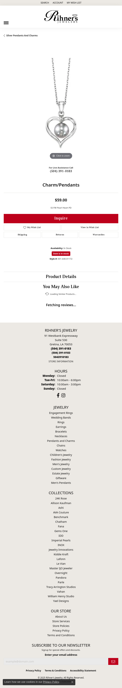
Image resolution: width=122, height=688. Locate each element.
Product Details (61, 277)
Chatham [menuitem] (61, 521)
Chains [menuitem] (61, 445)
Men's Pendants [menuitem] (61, 483)
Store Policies (61, 626)
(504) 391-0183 (61, 171)
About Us (61, 616)
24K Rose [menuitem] (61, 498)
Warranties (98, 234)
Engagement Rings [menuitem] (61, 413)
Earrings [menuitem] (61, 427)
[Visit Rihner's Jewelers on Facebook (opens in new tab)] (58, 395)
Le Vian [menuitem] (61, 563)
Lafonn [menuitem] (61, 559)
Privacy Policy (61, 630)
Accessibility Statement (83, 670)
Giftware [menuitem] (61, 478)
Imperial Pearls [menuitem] (61, 540)
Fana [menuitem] (61, 526)
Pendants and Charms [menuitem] (61, 441)
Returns (60, 234)
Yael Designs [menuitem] (61, 601)
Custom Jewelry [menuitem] (61, 469)
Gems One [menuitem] (61, 531)
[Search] (45, 3)
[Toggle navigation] (6, 21)
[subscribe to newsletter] (113, 661)
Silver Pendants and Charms (22, 35)
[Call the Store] (61, 348)
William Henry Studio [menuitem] (61, 596)
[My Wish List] (74, 3)
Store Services (61, 621)
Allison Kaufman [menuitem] (61, 503)
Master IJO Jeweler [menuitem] (61, 568)
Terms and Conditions (61, 635)
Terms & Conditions (55, 670)
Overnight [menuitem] (61, 573)
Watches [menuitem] (61, 450)
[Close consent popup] (72, 682)
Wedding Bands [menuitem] (61, 417)
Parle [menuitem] (61, 582)
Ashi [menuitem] (61, 507)
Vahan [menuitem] (61, 591)
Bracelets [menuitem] (61, 431)
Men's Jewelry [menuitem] (61, 464)
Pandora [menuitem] (61, 577)
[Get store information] (61, 361)
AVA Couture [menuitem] (61, 512)
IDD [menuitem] (61, 535)
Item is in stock (61, 253)
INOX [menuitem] (61, 545)
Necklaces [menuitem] (61, 436)
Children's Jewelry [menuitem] (61, 455)
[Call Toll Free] (61, 352)
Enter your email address (61, 655)
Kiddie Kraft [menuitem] (61, 554)
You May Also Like (61, 287)
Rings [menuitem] (60, 422)
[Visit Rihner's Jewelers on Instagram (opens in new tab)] (63, 395)
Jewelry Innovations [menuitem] (61, 549)
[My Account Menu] (58, 3)
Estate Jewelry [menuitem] (61, 473)
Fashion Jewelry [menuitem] (61, 459)
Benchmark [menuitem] (61, 517)
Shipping (22, 234)
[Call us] (61, 357)
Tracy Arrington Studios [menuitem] (61, 587)
